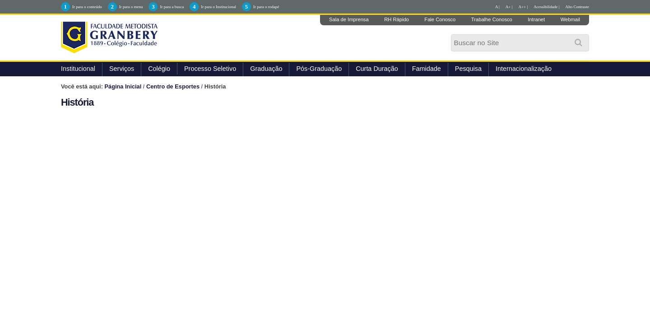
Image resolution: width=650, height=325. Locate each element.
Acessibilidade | (546, 7)
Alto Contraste (577, 7)
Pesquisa (468, 68)
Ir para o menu (131, 7)
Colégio (159, 68)
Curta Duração (377, 68)
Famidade (426, 68)
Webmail (570, 19)
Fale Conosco (439, 19)
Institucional (78, 68)
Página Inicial (123, 86)
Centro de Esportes (173, 86)
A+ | (509, 7)
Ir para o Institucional (218, 7)
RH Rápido (396, 19)
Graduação (266, 68)
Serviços (121, 68)
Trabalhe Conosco (491, 19)
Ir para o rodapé (266, 7)
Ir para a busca (172, 7)
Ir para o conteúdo (87, 7)
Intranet (536, 19)
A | (497, 7)
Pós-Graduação (319, 68)
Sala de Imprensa (349, 19)
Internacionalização (524, 68)
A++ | (523, 7)
